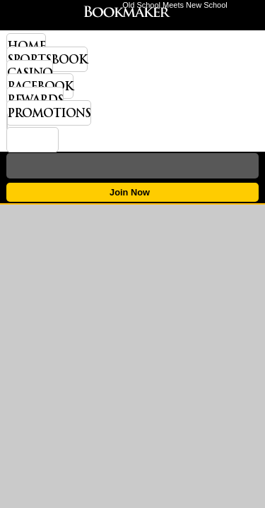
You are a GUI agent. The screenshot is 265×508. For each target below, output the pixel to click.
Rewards (35, 99)
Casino (29, 73)
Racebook (40, 86)
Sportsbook (47, 59)
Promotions (48, 113)
